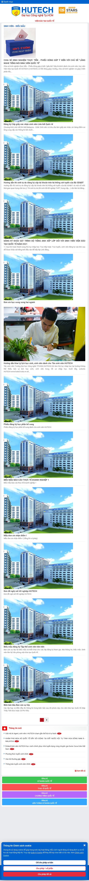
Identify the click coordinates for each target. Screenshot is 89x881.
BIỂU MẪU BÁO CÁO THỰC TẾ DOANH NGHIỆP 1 (26, 480)
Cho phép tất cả (44, 874)
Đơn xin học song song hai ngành (19, 302)
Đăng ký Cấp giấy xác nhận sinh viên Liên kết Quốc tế (28, 124)
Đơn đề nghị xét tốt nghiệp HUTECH (20, 591)
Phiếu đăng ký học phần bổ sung (19, 424)
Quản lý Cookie (36, 853)
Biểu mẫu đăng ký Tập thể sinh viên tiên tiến (24, 647)
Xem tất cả (80, 771)
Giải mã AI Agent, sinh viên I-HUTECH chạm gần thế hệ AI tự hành (33, 733)
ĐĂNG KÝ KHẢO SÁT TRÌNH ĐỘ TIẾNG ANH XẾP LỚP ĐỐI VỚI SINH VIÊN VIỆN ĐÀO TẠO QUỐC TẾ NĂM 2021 (44, 242)
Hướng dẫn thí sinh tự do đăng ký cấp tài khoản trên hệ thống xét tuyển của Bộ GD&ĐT (44, 182)
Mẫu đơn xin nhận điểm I (15, 535)
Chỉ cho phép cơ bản (44, 862)
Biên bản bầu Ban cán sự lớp (17, 705)
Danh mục (7, 2)
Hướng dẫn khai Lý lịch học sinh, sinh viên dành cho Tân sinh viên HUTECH (38, 363)
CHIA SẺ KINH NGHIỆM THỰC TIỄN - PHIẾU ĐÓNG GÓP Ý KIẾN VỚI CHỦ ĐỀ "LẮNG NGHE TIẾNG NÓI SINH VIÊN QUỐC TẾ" (44, 62)
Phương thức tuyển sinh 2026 (19, 754)
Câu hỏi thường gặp (15, 759)
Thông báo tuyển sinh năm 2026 (20, 764)
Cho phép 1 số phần (44, 868)
